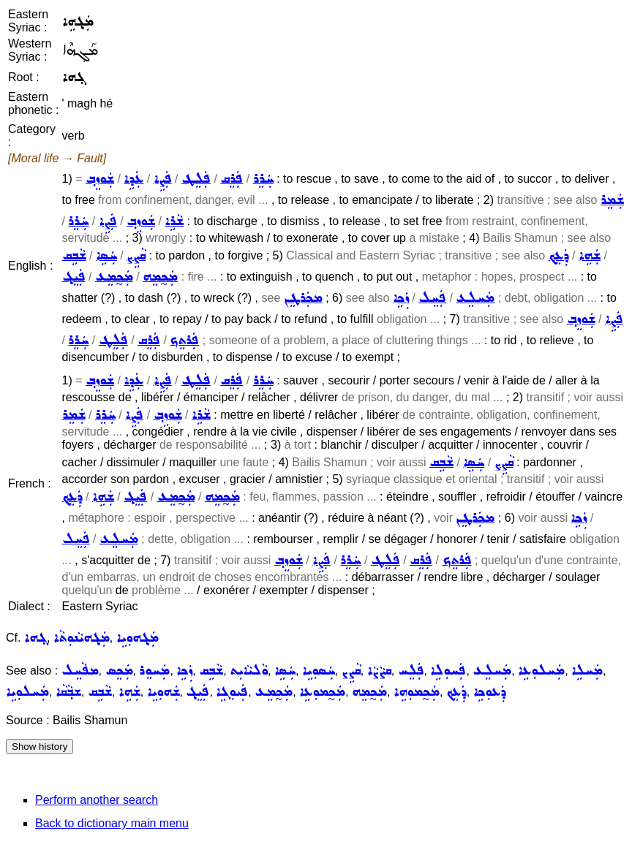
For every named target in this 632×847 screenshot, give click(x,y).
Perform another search (96, 800)
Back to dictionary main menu (112, 823)
